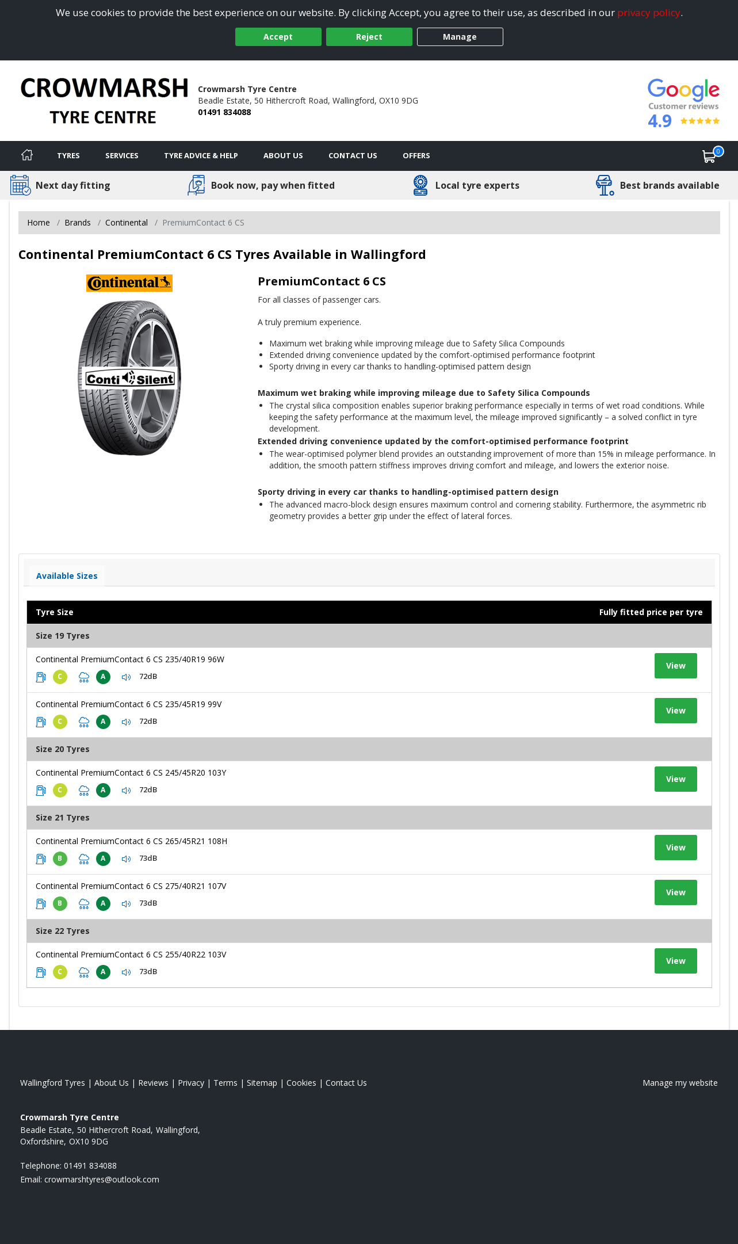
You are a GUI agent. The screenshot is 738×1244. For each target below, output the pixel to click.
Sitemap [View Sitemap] (262, 1082)
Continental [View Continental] (126, 222)
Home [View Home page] (38, 222)
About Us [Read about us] (111, 1082)
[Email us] (101, 1179)
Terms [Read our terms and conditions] (225, 1082)
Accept (278, 36)
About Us (283, 155)
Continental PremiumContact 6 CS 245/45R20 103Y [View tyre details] (131, 772)
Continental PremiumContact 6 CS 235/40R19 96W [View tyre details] (130, 659)
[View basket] (709, 156)
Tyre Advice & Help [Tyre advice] (201, 155)
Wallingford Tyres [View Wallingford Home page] (52, 1082)
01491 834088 (224, 111)
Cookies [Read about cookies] (301, 1082)
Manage (460, 36)
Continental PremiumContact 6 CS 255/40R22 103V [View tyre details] (131, 954)
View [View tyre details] (676, 665)
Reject (369, 36)
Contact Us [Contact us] (352, 155)
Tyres (68, 155)
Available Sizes (67, 575)
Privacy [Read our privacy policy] (191, 1082)
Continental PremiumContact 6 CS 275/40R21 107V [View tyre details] (131, 885)
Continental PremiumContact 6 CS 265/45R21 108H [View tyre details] (131, 840)
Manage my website (680, 1082)
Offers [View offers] (416, 155)
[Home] (27, 156)
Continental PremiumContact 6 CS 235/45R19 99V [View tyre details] (128, 704)
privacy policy (648, 12)
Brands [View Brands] (77, 222)
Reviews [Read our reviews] (153, 1082)
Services (122, 155)
